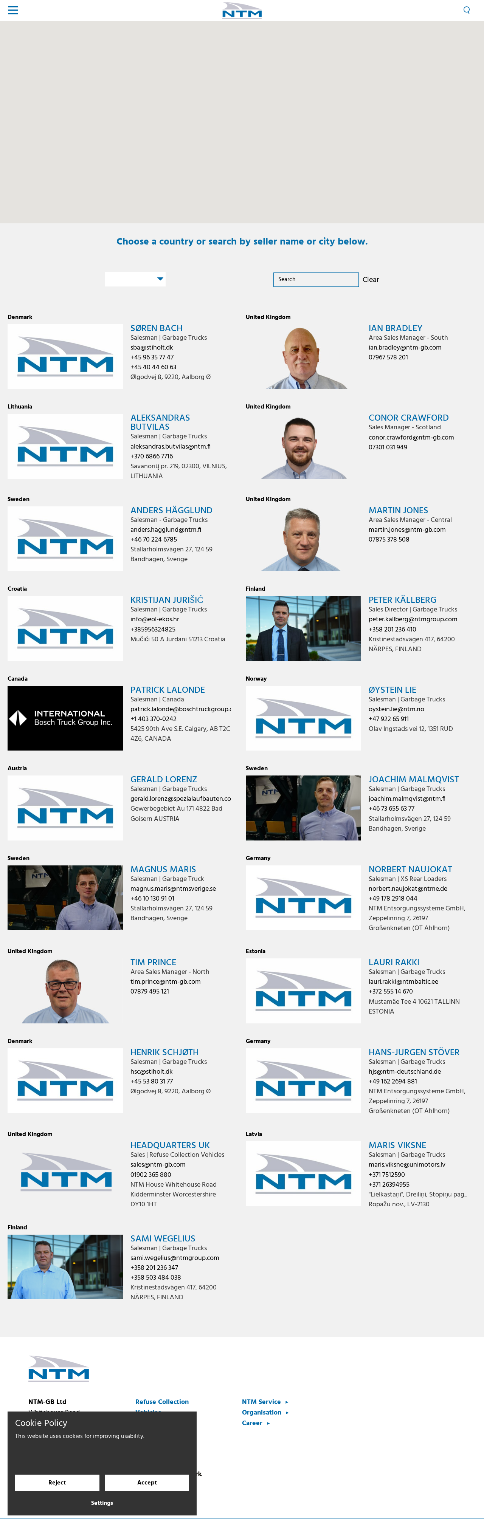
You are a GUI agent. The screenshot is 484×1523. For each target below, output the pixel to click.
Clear (371, 280)
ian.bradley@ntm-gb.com (405, 347)
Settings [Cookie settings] (102, 1504)
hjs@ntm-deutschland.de (405, 1071)
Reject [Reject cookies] (57, 1483)
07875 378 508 (389, 539)
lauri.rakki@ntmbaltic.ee (403, 982)
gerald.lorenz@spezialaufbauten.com (183, 799)
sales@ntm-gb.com (158, 1164)
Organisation (261, 1412)
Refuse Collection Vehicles (162, 1407)
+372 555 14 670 (391, 991)
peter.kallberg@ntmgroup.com (413, 619)
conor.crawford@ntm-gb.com (411, 437)
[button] (380, 101)
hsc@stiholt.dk (151, 1071)
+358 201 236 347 (154, 1268)
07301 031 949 (388, 447)
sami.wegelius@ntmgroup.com (174, 1258)
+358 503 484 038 (155, 1277)
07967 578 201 (388, 357)
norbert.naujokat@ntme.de (408, 889)
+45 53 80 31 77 (151, 1081)
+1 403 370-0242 (153, 719)
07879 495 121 (149, 991)
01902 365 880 (150, 1175)
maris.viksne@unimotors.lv (407, 1164)
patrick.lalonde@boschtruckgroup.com (186, 709)
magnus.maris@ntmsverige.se (173, 889)
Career (252, 1423)
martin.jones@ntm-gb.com (407, 530)
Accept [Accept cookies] (147, 1483)
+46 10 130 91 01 (152, 898)
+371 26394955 (389, 1184)
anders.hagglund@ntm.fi (165, 530)
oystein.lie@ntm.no (396, 709)
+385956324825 (152, 629)
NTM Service (261, 1402)
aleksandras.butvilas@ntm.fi (170, 446)
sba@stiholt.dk (151, 347)
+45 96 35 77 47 (152, 357)
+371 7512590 (387, 1175)
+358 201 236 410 (392, 629)
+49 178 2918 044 (393, 898)
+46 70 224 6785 (153, 539)
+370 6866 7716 (151, 456)
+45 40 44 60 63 (153, 367)
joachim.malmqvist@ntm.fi (407, 799)
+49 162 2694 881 (393, 1081)
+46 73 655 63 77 (391, 808)
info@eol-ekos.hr (154, 619)
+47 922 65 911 (389, 719)
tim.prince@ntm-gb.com (165, 982)
